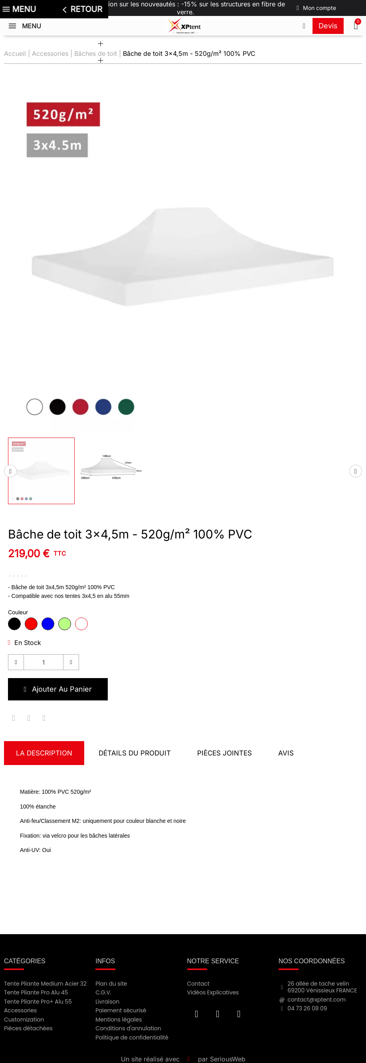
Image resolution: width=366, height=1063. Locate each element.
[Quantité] (43, 662)
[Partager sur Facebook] (13, 718)
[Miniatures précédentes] (10, 471)
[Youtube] (218, 1014)
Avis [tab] (286, 753)
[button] (357, 26)
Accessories (50, 53)
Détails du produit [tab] (135, 753)
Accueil (15, 53)
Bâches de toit (95, 53)
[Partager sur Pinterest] (43, 718)
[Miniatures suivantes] (355, 471)
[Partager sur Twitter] (28, 718)
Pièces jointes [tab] (224, 753)
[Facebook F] (196, 1014)
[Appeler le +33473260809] (304, 26)
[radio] (14, 623)
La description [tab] (44, 753)
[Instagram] (239, 1014)
